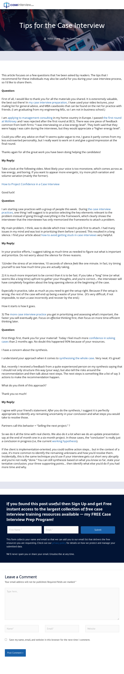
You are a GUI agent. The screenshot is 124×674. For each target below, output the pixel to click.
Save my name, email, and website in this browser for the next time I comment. (49, 639)
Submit (97, 529)
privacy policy (59, 542)
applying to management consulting (30, 118)
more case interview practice (28, 314)
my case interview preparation (48, 102)
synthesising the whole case (76, 358)
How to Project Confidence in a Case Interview (30, 184)
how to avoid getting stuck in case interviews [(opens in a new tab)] (69, 235)
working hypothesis (64, 441)
